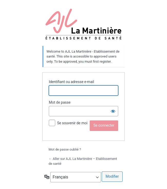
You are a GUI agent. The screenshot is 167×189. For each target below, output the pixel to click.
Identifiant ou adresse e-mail (71, 82)
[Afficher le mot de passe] (113, 111)
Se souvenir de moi (72, 123)
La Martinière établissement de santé (83, 24)
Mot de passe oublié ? (65, 149)
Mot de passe (59, 102)
